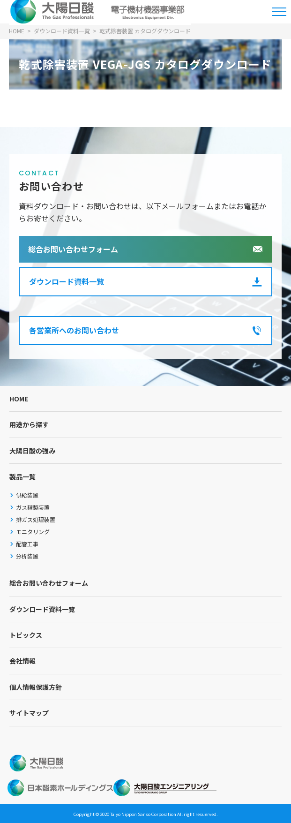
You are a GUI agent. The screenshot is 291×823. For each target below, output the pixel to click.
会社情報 (22, 660)
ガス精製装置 (33, 507)
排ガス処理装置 (35, 519)
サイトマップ (29, 712)
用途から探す (29, 424)
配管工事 (27, 544)
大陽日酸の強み (32, 450)
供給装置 (27, 495)
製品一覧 (22, 476)
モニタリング (33, 532)
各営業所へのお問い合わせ (74, 330)
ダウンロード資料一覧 (66, 281)
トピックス (25, 635)
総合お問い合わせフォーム (73, 249)
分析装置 (27, 556)
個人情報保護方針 (35, 687)
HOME (18, 398)
